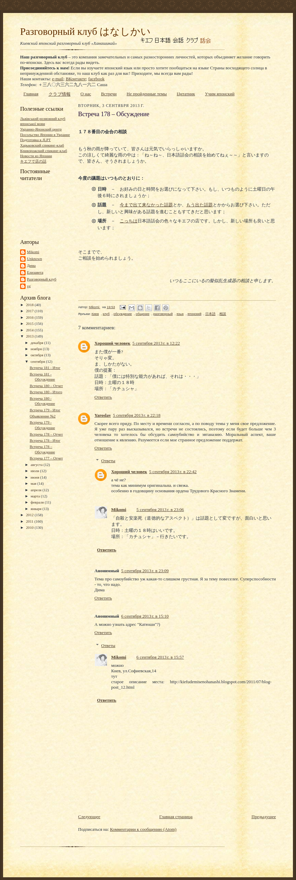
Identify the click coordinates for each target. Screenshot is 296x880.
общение (142, 314)
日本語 (210, 314)
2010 (30, 527)
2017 (30, 311)
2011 (30, 521)
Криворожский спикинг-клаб (43, 151)
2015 (30, 323)
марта (36, 496)
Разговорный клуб (41, 279)
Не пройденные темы (147, 93)
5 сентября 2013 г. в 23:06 (160, 509)
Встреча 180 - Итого (46, 392)
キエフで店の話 (33, 161)
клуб (106, 314)
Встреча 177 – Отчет (46, 458)
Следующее (89, 816)
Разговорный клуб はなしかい (85, 31)
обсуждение (123, 314)
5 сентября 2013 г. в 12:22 (156, 343)
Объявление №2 (43, 416)
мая (34, 483)
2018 (30, 305)
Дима (31, 265)
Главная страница (175, 816)
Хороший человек (112, 343)
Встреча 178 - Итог (45, 440)
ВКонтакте (76, 78)
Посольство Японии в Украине (45, 135)
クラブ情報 (59, 94)
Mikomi (33, 252)
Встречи (109, 93)
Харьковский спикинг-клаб (42, 145)
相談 (222, 314)
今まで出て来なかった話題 (146, 204)
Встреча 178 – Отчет (46, 434)
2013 (30, 336)
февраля (38, 502)
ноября (37, 349)
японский (195, 314)
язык (180, 314)
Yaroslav (102, 415)
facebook (96, 78)
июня (35, 477)
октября (37, 355)
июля (35, 471)
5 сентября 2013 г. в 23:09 (144, 570)
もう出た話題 (199, 204)
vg (29, 286)
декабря (37, 343)
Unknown (34, 259)
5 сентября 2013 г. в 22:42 (172, 471)
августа (37, 465)
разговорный (163, 314)
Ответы (108, 460)
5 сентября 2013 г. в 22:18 (136, 415)
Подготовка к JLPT (35, 140)
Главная (31, 93)
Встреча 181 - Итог (45, 368)
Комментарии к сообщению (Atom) (143, 829)
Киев (95, 314)
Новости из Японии (36, 156)
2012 (30, 515)
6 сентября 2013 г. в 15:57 (160, 657)
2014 (30, 330)
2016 (30, 317)
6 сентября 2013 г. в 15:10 (144, 616)
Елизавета (35, 272)
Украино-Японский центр (41, 129)
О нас (85, 93)
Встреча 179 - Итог (45, 410)
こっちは (128, 220)
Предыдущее (264, 816)
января (37, 509)
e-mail (57, 78)
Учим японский (220, 93)
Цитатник (186, 93)
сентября (38, 361)
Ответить (103, 397)
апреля (37, 490)
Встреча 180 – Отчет (46, 386)
